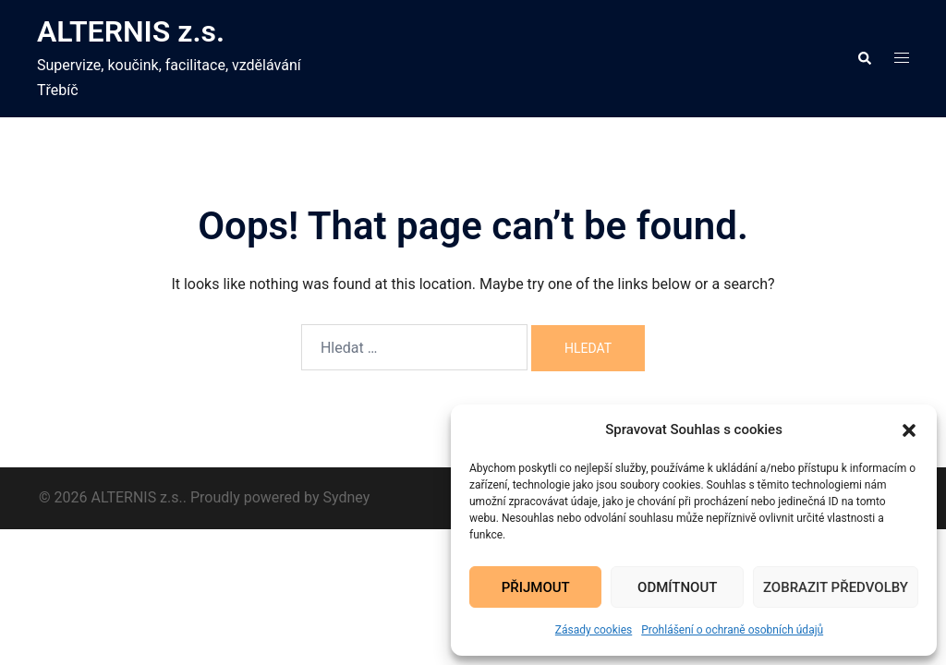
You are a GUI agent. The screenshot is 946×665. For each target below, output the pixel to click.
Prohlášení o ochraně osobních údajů (732, 629)
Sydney (346, 497)
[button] (909, 430)
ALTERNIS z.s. (130, 31)
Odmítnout (677, 587)
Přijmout (536, 587)
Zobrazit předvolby (835, 587)
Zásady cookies (593, 629)
